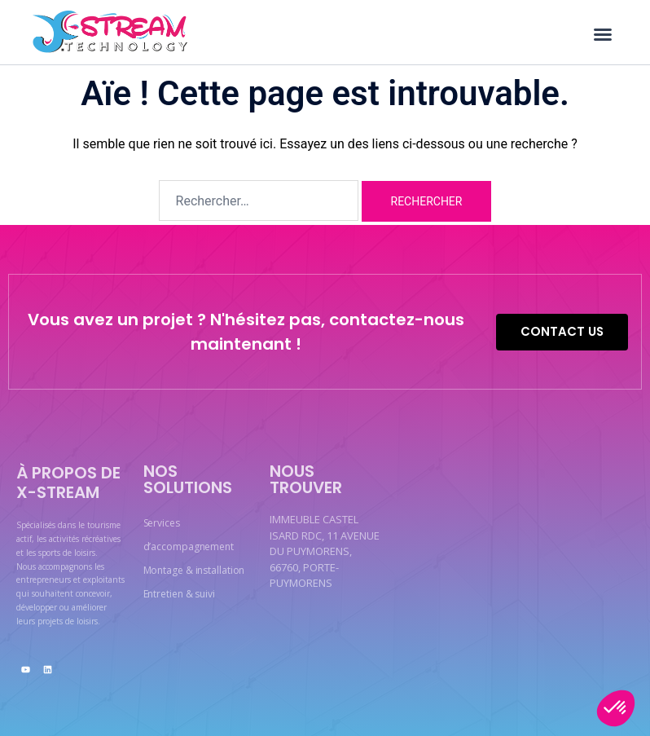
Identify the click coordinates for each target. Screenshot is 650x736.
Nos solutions (187, 479)
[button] (602, 34)
